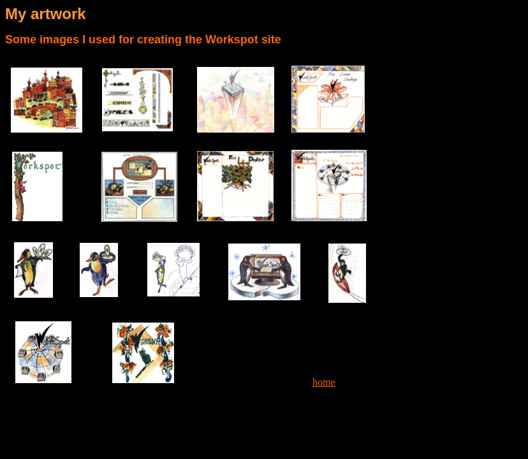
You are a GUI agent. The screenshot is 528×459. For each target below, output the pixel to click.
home (323, 382)
